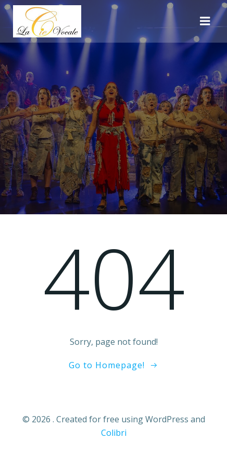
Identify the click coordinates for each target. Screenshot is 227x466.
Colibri (114, 432)
